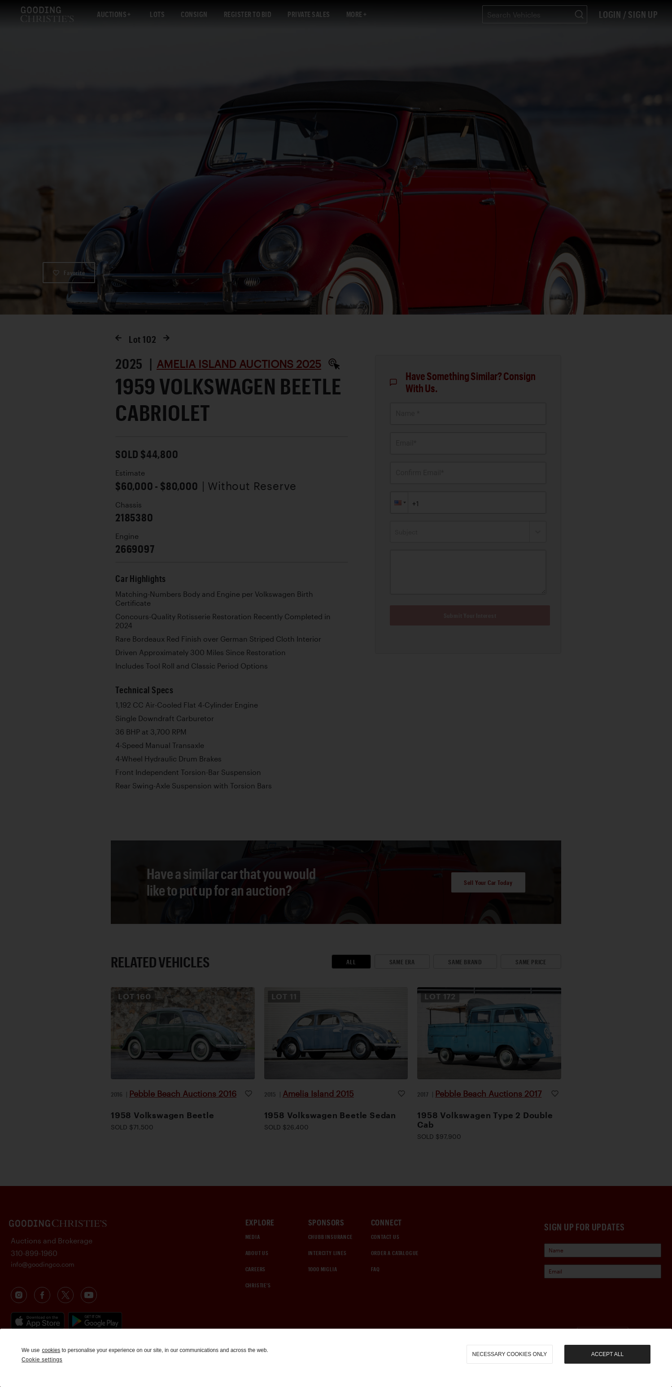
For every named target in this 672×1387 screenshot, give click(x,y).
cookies (51, 1350)
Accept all (607, 1354)
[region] (336, 1358)
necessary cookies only (509, 1354)
